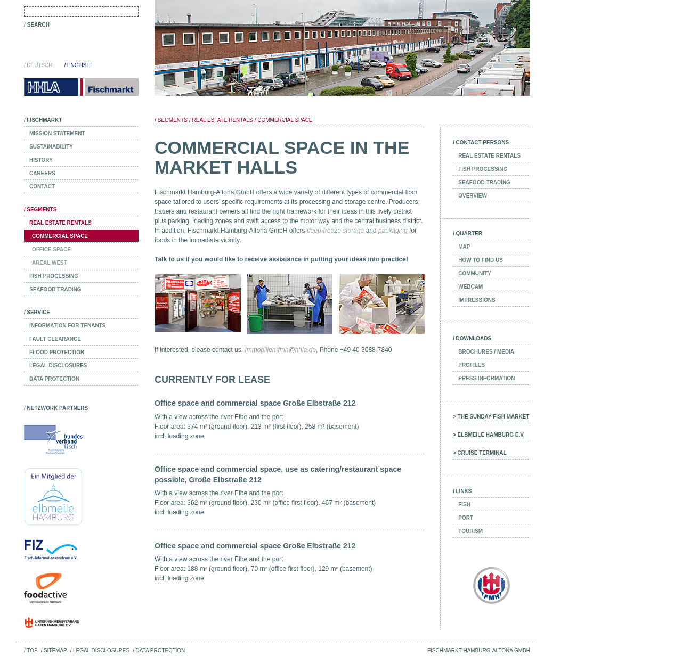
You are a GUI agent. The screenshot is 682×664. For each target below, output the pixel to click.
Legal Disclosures (101, 650)
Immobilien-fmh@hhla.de (280, 350)
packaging (393, 230)
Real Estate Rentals (222, 120)
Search (38, 25)
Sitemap (55, 650)
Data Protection (160, 650)
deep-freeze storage (335, 230)
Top (32, 650)
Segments (173, 120)
